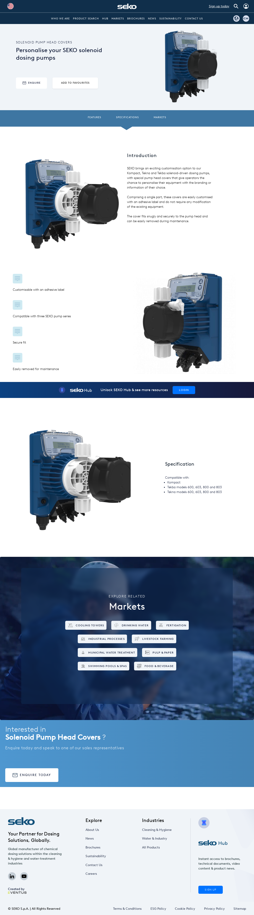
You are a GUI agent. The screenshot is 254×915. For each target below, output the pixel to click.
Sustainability (170, 18)
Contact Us (194, 18)
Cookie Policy (185, 909)
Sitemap (239, 909)
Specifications (127, 117)
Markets (117, 18)
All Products (151, 847)
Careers (91, 874)
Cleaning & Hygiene (157, 830)
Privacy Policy (214, 909)
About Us (92, 830)
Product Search (86, 18)
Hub (105, 18)
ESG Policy (158, 909)
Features (94, 117)
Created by (17, 890)
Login (184, 390)
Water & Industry (154, 838)
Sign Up (210, 889)
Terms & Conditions (127, 909)
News (152, 18)
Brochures (136, 18)
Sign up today (219, 6)
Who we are (60, 18)
